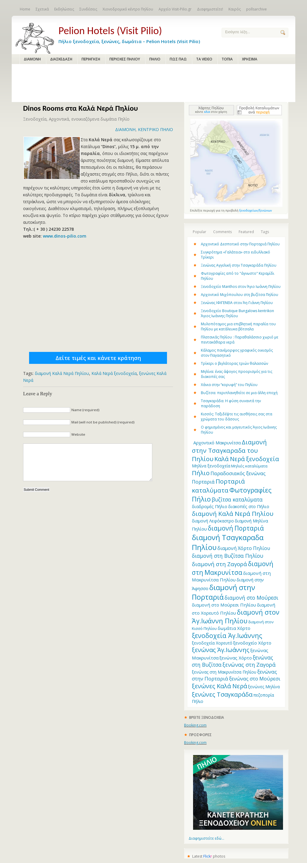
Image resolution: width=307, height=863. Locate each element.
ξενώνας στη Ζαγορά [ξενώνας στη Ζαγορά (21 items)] (249, 664)
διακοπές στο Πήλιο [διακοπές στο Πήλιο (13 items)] (248, 506)
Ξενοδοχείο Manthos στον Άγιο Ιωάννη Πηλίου (241, 286)
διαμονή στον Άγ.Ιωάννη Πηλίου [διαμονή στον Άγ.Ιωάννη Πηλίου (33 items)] (235, 616)
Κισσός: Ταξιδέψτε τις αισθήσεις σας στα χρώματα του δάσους (236, 416)
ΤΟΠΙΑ (227, 59)
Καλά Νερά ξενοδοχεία (114, 373)
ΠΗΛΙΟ (154, 59)
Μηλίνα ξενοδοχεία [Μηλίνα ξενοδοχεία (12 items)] (211, 466)
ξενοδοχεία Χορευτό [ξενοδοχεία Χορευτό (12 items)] (212, 643)
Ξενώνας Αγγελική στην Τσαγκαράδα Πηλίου (238, 265)
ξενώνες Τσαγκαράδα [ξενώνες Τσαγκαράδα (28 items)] (222, 694)
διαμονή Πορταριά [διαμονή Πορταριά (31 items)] (236, 528)
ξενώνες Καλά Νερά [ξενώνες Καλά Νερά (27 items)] (219, 686)
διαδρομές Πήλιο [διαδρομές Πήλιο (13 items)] (209, 506)
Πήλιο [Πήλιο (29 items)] (201, 473)
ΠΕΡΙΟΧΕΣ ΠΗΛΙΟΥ (124, 59)
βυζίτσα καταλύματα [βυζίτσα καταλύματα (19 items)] (237, 499)
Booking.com (195, 725)
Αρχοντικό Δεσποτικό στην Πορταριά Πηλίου (240, 244)
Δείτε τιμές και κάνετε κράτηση (98, 357)
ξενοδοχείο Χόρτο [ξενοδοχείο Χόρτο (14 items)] (252, 643)
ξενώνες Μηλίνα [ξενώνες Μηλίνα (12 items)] (264, 686)
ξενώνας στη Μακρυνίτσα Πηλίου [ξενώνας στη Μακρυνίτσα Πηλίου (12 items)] (224, 672)
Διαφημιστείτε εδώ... (206, 838)
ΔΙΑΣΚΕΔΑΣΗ (61, 59)
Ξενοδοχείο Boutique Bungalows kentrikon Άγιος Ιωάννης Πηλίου (237, 313)
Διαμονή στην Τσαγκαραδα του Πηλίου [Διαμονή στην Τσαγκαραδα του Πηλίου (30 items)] (229, 450)
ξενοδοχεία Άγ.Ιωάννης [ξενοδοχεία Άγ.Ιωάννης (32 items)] (227, 635)
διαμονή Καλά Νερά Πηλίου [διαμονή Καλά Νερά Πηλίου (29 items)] (232, 513)
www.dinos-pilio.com (64, 236)
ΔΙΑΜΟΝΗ (32, 59)
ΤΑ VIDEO (204, 59)
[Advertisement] (153, 83)
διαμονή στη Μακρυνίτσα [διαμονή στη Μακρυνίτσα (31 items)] (232, 568)
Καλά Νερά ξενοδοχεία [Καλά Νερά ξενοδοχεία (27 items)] (246, 459)
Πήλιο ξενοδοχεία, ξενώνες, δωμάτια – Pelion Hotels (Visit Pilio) (135, 33)
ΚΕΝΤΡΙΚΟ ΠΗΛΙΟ (155, 129)
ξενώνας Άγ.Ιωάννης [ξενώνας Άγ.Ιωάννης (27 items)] (220, 650)
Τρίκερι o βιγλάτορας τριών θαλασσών (234, 363)
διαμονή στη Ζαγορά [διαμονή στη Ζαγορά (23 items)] (219, 564)
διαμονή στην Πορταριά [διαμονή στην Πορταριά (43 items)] (223, 592)
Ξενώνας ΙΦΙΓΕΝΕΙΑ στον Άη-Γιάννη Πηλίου (237, 302)
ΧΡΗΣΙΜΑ (249, 59)
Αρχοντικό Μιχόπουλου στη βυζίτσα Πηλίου (239, 294)
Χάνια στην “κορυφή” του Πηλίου (229, 384)
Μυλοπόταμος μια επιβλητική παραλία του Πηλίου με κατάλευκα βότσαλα (238, 326)
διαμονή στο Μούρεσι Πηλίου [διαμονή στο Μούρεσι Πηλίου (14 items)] (224, 605)
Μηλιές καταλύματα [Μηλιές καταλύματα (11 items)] (249, 466)
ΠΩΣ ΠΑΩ (178, 59)
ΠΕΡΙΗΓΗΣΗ (91, 59)
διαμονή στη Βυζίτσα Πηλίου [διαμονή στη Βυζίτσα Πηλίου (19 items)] (227, 555)
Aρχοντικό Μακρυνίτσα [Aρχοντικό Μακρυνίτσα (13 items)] (217, 443)
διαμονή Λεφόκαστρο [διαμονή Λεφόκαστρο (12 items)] (213, 521)
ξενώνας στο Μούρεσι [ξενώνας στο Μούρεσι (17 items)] (254, 678)
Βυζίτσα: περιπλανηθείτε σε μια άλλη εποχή (239, 392)
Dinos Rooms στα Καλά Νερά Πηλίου (80, 108)
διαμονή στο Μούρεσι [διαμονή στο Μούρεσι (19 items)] (251, 597)
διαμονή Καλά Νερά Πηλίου (62, 373)
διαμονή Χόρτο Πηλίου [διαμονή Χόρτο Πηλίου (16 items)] (243, 548)
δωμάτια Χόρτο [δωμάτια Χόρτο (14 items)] (234, 628)
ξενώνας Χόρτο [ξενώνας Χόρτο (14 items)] (235, 658)
